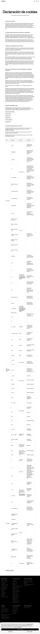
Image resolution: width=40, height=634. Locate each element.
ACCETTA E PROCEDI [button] (20, 629)
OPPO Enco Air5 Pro (16, 587)
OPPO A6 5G (3, 590)
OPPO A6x (3, 594)
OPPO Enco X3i (15, 595)
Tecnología (14, 610)
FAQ (2, 613)
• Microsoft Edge (8, 113)
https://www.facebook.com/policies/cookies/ (22, 277)
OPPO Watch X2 (15, 602)
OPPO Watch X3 (15, 598)
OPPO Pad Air (15, 583)
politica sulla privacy (18, 627)
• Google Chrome (8, 117)
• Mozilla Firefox (8, 115)
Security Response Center (5, 614)
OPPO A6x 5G (3, 592)
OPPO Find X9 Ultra (4, 580)
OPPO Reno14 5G (4, 587)
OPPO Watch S (15, 599)
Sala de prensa (15, 611)
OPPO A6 (2, 591)
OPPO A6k (3, 595)
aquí (20, 99)
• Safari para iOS (8, 121)
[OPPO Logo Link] (3, 1)
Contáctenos (3, 607)
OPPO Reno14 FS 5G (4, 584)
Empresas (14, 613)
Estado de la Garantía (5, 611)
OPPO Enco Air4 (15, 592)
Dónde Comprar (15, 607)
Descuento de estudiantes (28, 580)
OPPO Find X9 (3, 583)
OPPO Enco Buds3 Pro (16, 591)
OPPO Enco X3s (15, 588)
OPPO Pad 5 (14, 580)
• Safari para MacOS (8, 119)
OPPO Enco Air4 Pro (16, 594)
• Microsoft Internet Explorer (10, 111)
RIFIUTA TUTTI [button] (10, 631)
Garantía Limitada (4, 615)
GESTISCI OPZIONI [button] (29, 631)
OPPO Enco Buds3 (15, 590)
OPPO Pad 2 (14, 584)
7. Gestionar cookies (9, 570)
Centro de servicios (4, 610)
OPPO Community (27, 607)
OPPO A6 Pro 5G (4, 588)
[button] (38, 624)
